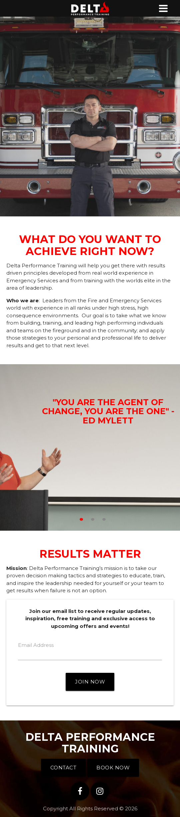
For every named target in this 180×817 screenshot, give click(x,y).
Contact (63, 767)
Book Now (113, 767)
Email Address (36, 645)
